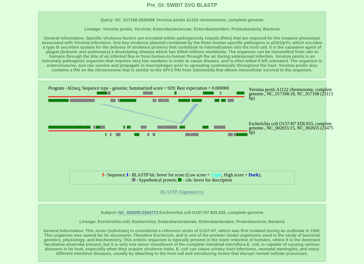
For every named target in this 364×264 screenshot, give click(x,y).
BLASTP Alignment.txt (181, 191)
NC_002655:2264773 (138, 212)
